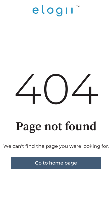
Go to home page (56, 163)
